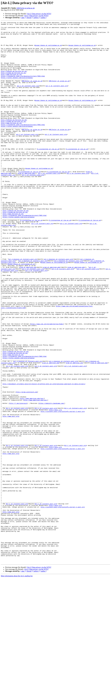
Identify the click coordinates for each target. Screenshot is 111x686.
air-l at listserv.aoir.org (28, 99)
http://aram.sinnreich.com (26, 466)
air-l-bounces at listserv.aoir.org (22, 307)
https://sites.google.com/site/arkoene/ (17, 89)
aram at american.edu (26, 204)
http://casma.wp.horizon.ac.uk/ (13, 83)
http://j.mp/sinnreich (18, 480)
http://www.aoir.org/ (11, 495)
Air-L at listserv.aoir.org (17, 486)
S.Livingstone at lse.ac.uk (48, 174)
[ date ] (22, 17)
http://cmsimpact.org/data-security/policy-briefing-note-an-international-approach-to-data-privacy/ (44, 456)
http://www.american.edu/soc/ (32, 474)
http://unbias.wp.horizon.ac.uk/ (14, 81)
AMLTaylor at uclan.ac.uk (25, 8)
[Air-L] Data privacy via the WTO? (39, 14)
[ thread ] (29, 17)
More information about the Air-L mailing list (17, 684)
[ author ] (43, 17)
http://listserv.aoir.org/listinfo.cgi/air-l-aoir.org (63, 489)
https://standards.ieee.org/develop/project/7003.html (23, 87)
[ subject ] (36, 17)
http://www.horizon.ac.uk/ (11, 85)
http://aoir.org (55, 487)
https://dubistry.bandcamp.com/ (51, 480)
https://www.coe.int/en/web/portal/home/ (46, 384)
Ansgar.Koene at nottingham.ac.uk (48, 50)
